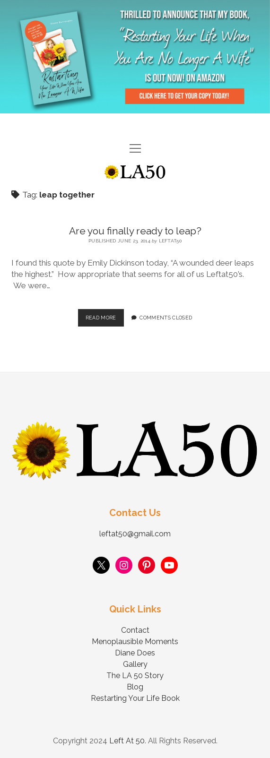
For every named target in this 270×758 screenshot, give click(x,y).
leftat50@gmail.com (135, 533)
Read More (105, 314)
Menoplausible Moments (135, 641)
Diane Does (135, 652)
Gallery (135, 664)
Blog (135, 686)
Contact (135, 630)
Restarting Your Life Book (135, 698)
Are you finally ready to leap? (135, 231)
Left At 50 (127, 740)
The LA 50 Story (135, 675)
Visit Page (135, 56)
